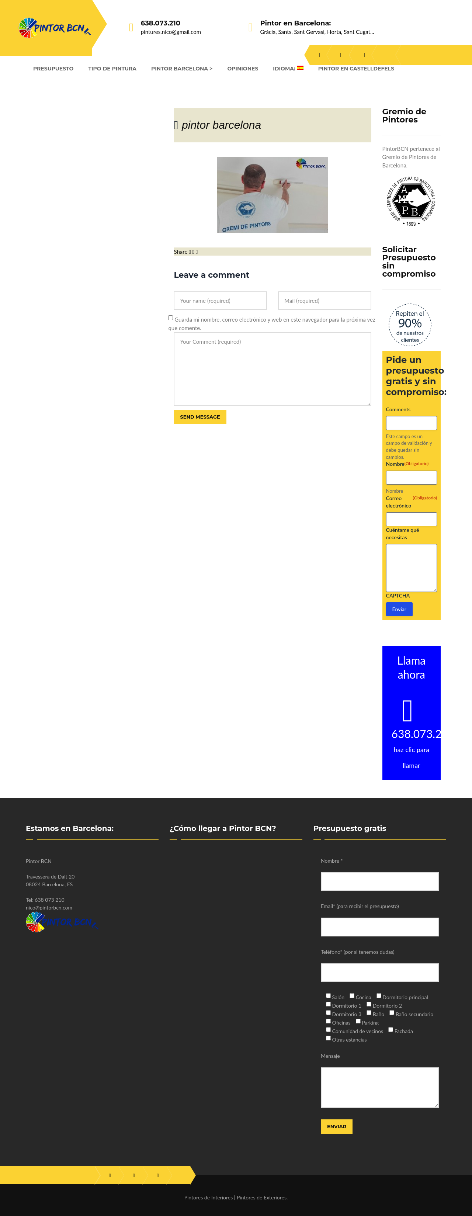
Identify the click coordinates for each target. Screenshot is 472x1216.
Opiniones (242, 68)
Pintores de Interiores (208, 1197)
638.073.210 (160, 23)
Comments (398, 409)
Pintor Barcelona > (181, 68)
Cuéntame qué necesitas (402, 533)
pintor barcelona (221, 125)
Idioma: (288, 68)
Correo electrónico (411, 502)
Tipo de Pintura (112, 68)
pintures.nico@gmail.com (171, 31)
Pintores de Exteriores (262, 1197)
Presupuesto (53, 68)
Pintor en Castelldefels (356, 68)
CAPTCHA (398, 595)
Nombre (394, 491)
